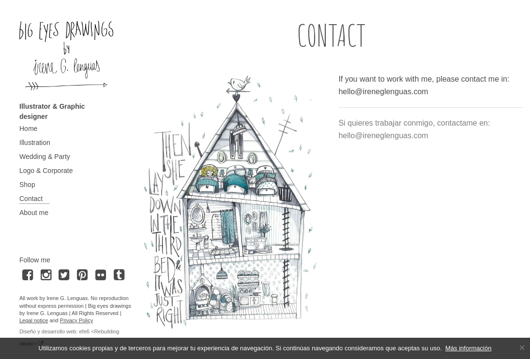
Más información (468, 348)
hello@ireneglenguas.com (383, 91)
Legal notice (33, 320)
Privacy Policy (76, 320)
